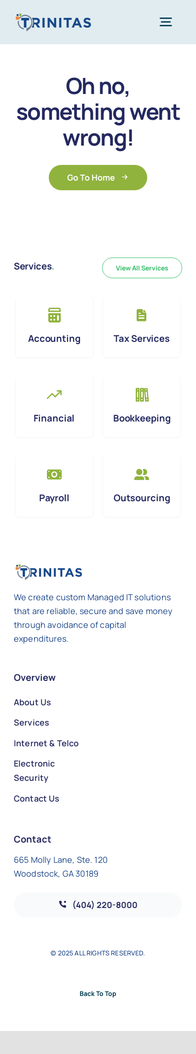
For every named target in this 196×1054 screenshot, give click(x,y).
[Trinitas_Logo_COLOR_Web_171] (53, 17)
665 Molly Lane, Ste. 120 (61, 859)
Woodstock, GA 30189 (56, 873)
